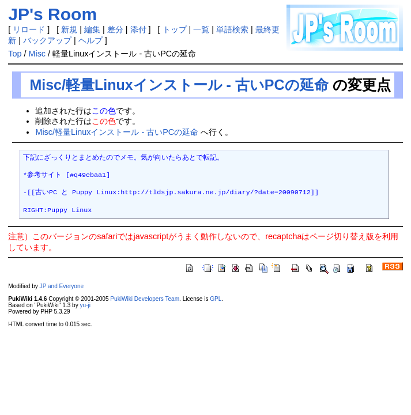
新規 (69, 29)
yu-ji (85, 305)
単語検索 (232, 29)
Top (14, 53)
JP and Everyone (62, 286)
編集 (92, 29)
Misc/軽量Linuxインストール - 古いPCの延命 (178, 85)
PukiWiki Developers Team (144, 299)
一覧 (201, 29)
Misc (37, 53)
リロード (29, 29)
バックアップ (47, 40)
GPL (215, 299)
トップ (175, 29)
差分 (115, 29)
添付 (138, 29)
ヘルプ (90, 40)
